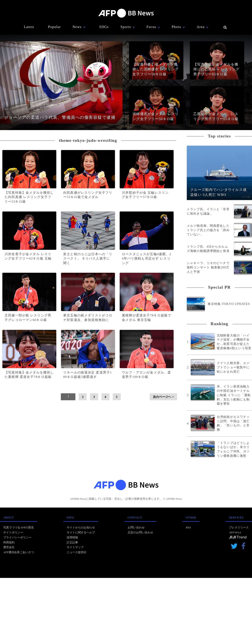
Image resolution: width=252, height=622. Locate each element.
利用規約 (9, 542)
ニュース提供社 (76, 552)
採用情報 (72, 537)
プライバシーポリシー (17, 537)
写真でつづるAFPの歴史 (18, 527)
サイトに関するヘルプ (81, 532)
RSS (188, 527)
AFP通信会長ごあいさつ (18, 552)
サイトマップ (75, 547)
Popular (54, 27)
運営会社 (9, 547)
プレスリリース (239, 527)
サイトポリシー (13, 532)
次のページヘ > (163, 397)
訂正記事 (72, 542)
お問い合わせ (136, 527)
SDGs (104, 27)
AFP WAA (235, 532)
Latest (29, 27)
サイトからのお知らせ (81, 527)
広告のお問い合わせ (140, 532)
